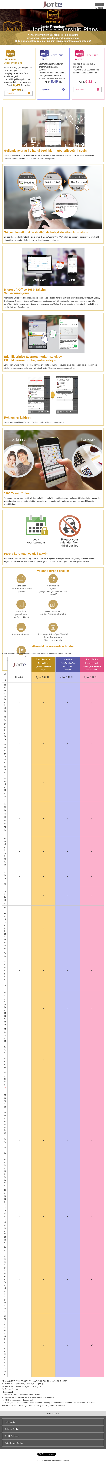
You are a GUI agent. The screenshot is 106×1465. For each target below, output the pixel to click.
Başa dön (53, 1413)
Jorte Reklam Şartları (14, 1443)
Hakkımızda (10, 1422)
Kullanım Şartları (12, 1429)
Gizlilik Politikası (12, 1436)
